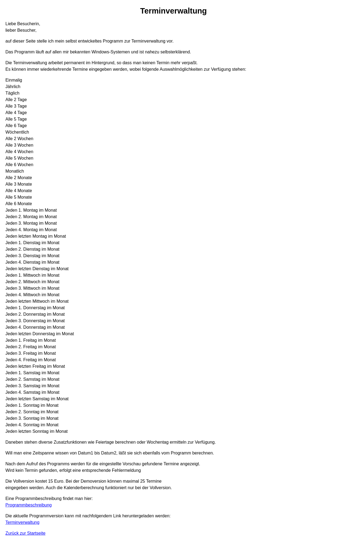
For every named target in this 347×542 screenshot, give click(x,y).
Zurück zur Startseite (25, 533)
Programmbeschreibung (28, 505)
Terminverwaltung (22, 522)
